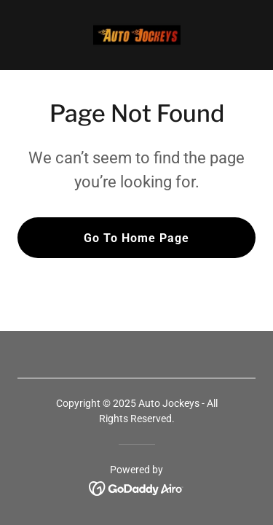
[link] (137, 35)
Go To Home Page (136, 238)
